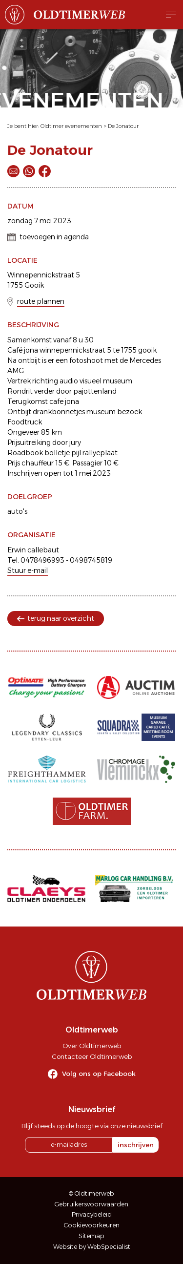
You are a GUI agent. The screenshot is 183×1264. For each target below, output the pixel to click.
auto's (17, 511)
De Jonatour (123, 126)
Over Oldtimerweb (91, 1046)
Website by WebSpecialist (91, 1246)
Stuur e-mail (27, 570)
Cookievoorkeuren (92, 1225)
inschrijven (136, 1145)
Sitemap (91, 1236)
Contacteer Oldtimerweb (92, 1056)
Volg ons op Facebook (99, 1073)
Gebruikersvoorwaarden (91, 1204)
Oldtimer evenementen (71, 126)
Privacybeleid (92, 1214)
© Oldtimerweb (91, 1193)
